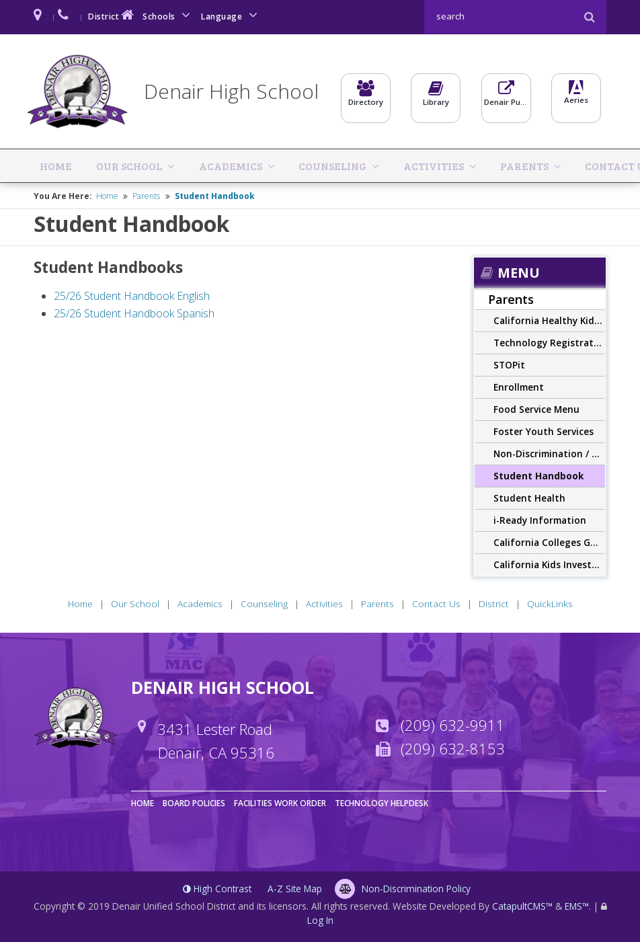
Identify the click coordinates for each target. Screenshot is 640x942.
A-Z (295, 886)
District (112, 15)
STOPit (509, 362)
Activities (336, 164)
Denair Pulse (506, 98)
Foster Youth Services (543, 429)
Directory (366, 98)
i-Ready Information (539, 518)
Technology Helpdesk (381, 801)
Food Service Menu (536, 407)
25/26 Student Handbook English (132, 294)
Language (231, 15)
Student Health (529, 495)
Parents (405, 164)
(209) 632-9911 (453, 723)
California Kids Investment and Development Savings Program (549, 562)
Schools (169, 15)
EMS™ (577, 904)
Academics (176, 164)
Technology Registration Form (549, 340)
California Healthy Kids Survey (549, 318)
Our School (97, 164)
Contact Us (477, 164)
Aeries (576, 98)
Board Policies (194, 801)
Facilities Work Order (280, 801)
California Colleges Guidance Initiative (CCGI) (549, 540)
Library (435, 98)
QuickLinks (595, 164)
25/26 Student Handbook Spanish (134, 311)
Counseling (257, 164)
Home (46, 164)
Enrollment (518, 385)
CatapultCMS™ (522, 904)
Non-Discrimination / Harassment (549, 451)
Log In (320, 918)
